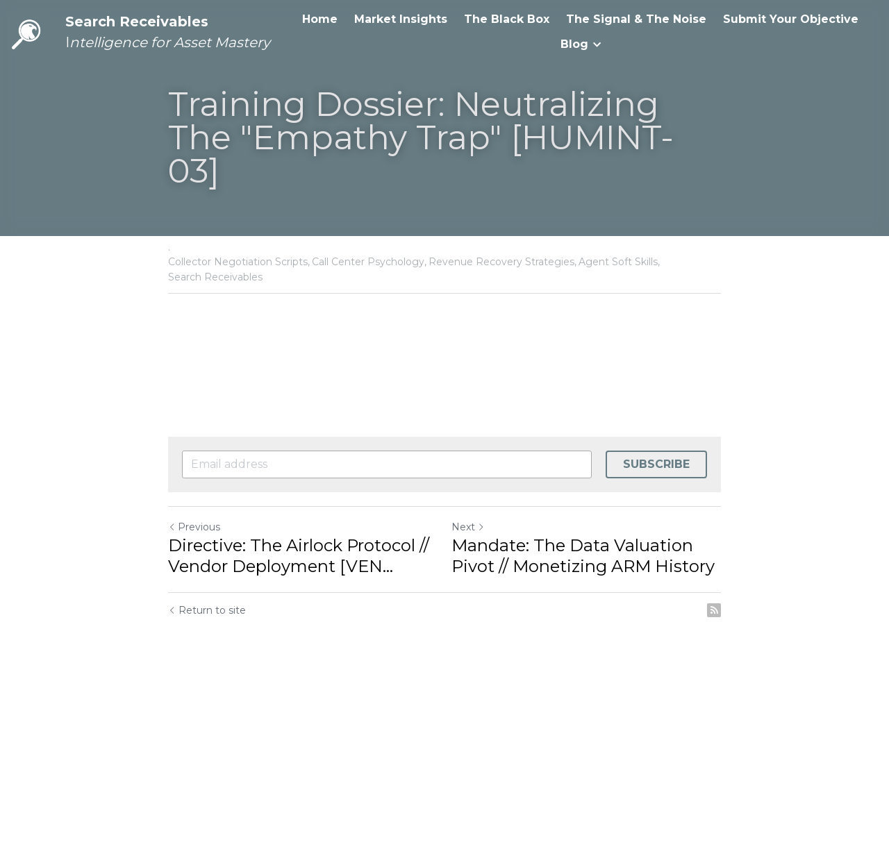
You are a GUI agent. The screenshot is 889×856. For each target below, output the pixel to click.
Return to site (207, 610)
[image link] (28, 31)
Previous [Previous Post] (194, 527)
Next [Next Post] (468, 527)
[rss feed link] (714, 610)
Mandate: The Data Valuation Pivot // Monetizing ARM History (583, 555)
